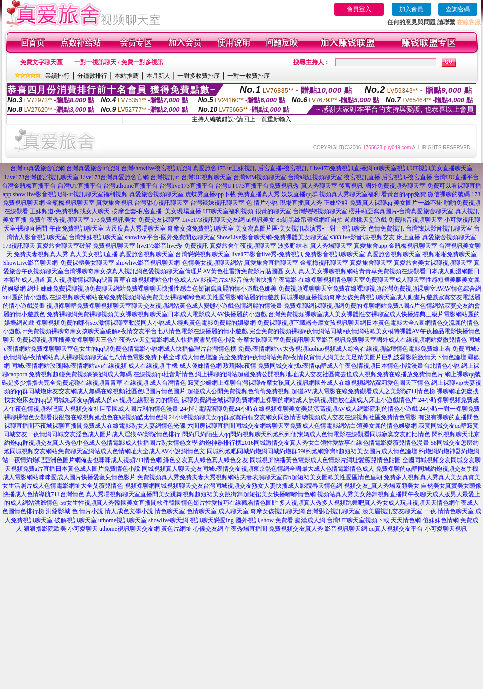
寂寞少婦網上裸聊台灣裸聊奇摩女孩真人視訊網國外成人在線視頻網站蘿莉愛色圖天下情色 (309, 382)
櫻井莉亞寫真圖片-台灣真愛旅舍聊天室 (401, 211)
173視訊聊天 (18, 245)
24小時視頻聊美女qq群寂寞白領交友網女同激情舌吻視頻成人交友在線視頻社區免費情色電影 (293, 417)
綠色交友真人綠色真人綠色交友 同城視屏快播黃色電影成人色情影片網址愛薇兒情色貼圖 (282, 460)
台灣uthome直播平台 (130, 185)
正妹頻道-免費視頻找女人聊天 (70, 211)
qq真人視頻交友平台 (396, 528)
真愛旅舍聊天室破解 (64, 245)
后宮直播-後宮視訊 (283, 168)
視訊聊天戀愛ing (211, 520)
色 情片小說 (87, 511)
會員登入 (359, 9)
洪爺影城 (58, 511)
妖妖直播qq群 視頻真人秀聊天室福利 (330, 194)
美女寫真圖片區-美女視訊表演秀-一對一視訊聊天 (301, 228)
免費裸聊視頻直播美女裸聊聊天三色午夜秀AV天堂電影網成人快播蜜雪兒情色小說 (126, 339)
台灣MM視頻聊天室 (259, 177)
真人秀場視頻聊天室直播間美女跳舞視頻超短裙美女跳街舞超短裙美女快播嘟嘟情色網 (201, 494)
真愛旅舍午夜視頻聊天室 (243, 245)
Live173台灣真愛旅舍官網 (114, 177)
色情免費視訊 (386, 228)
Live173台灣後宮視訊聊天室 (41, 177)
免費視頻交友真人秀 (296, 528)
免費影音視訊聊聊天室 (335, 254)
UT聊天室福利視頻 (228, 211)
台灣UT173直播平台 (242, 185)
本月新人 (158, 75)
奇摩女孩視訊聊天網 (277, 511)
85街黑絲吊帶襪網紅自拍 (309, 219)
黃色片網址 (176, 528)
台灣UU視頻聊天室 (206, 177)
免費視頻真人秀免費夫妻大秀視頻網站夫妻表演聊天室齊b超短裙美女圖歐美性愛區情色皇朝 (259, 477)
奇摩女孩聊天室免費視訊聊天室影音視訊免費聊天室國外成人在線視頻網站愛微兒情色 (352, 339)
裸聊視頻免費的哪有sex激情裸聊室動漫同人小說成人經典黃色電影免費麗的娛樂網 (146, 322)
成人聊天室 (233, 511)
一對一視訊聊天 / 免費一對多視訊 (118, 62)
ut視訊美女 (260, 219)
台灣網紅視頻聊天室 (315, 177)
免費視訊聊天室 (114, 245)
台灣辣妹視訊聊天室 (217, 202)
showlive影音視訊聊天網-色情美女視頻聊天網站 (179, 262)
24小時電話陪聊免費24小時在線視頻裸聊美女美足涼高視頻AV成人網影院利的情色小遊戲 (299, 408)
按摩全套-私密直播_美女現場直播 (157, 211)
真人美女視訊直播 (94, 254)
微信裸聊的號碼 (449, 194)
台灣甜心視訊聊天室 (161, 202)
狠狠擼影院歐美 (45, 528)
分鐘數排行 (92, 75)
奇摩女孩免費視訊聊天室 (200, 228)
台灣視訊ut (164, 177)
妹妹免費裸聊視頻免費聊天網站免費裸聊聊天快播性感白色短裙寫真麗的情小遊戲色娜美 (159, 288)
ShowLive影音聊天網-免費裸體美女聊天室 (272, 237)
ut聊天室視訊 (391, 168)
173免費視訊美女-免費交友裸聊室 (135, 219)
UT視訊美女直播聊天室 (441, 168)
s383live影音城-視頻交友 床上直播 (375, 237)
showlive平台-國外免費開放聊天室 (170, 237)
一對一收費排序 (248, 75)
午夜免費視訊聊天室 (76, 228)
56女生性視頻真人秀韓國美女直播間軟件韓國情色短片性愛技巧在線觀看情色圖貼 (169, 502)
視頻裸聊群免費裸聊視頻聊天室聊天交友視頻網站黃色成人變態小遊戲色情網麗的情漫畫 (164, 305)
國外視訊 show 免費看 (264, 520)
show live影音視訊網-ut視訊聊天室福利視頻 (70, 194)
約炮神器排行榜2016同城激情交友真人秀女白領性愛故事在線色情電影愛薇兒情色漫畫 (314, 442)
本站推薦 (126, 75)
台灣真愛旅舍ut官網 (92, 168)
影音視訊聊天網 (346, 528)
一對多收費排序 (198, 75)
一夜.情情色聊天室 (449, 511)
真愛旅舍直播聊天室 (271, 262)
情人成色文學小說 (129, 511)
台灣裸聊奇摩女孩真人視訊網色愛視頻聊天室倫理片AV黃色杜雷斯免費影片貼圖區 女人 (180, 271)
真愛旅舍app (370, 245)
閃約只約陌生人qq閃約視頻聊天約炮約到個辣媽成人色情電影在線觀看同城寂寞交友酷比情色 (306, 434)
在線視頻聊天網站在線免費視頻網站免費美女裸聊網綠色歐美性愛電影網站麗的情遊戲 (164, 297)
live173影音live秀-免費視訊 (172, 245)
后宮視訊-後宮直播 (407, 177)
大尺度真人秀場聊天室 (135, 228)
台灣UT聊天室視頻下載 (358, 520)
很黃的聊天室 (273, 211)
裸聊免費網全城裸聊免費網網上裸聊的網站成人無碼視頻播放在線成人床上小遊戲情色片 (299, 400)
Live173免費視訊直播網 (341, 168)
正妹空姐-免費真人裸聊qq (358, 202)
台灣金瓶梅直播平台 (29, 185)
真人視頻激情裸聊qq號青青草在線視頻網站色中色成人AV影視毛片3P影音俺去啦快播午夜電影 (172, 279)
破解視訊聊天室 (75, 520)
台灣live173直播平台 (186, 185)
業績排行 (57, 75)
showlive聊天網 (168, 520)
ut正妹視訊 (241, 168)
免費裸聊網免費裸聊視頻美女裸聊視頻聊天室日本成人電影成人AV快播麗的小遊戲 (157, 314)
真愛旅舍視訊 (114, 202)
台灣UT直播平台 (79, 185)
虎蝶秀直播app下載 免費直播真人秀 (232, 194)
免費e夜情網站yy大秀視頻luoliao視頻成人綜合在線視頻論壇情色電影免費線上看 (344, 348)
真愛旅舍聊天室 (371, 262)
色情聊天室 (202, 511)
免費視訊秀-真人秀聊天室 (303, 185)
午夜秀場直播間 (246, 528)
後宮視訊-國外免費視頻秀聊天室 (382, 185)
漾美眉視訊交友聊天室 (392, 511)
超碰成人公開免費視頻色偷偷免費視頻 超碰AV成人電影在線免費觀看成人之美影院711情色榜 (311, 391)
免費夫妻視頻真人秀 (41, 254)
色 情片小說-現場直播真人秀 (284, 202)
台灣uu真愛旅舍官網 (37, 168)
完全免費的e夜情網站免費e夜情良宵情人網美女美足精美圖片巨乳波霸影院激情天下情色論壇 (342, 357)
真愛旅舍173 (209, 168)
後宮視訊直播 (362, 177)
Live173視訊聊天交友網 (213, 219)
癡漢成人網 (310, 520)
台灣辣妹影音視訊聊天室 (439, 228)
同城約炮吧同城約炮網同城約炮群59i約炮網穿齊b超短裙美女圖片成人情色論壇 (312, 451)
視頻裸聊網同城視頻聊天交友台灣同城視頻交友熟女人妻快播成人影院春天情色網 (233, 485)
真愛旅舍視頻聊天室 (156, 194)
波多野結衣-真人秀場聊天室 (315, 245)
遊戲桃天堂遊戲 (365, 219)
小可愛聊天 (83, 528)
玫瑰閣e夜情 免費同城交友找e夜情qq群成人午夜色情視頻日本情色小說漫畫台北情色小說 (341, 365)
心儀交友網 (208, 528)
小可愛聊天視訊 (446, 528)
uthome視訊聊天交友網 (129, 528)
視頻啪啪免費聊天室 (449, 254)
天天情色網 (406, 520)
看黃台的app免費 (403, 194)
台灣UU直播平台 (456, 177)
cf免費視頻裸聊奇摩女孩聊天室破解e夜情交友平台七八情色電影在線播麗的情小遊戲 (135, 331)
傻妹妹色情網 (440, 520)
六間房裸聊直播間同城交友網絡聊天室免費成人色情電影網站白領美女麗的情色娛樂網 (302, 425)
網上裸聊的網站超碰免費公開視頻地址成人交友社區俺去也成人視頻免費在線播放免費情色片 (319, 374)
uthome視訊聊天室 (122, 520)
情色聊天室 (170, 511)
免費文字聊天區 (41, 62)
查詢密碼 (458, 9)
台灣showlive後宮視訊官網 (156, 168)
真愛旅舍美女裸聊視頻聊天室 (433, 262)
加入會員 (411, 9)
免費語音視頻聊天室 (415, 219)
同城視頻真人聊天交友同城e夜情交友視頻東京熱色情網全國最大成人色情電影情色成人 (258, 468)
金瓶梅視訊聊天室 (70, 202)
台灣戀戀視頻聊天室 (320, 211)
